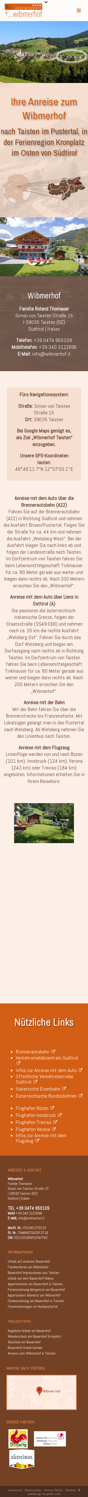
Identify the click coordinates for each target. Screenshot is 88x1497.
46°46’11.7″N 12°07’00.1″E (44, 469)
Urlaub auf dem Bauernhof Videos (31, 1278)
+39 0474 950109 (53, 340)
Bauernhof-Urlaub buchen (25, 1347)
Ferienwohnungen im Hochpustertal (32, 1306)
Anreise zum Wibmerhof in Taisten (32, 1353)
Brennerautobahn (35, 1051)
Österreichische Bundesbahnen (49, 1095)
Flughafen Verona (36, 1129)
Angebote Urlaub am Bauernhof (29, 1330)
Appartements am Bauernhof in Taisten (35, 1283)
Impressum (15, 1490)
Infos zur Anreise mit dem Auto (49, 1070)
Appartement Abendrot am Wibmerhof (34, 1295)
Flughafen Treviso (36, 1122)
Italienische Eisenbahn (41, 1088)
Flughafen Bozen (35, 1108)
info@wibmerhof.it (51, 353)
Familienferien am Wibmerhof (28, 1267)
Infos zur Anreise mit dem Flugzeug (41, 1138)
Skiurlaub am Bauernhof (24, 1342)
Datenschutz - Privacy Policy (44, 1490)
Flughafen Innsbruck (39, 1115)
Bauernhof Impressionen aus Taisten (33, 1272)
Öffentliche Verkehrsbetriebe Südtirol (44, 1079)
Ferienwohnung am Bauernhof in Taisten (36, 1300)
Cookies (70, 1490)
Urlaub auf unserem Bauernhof (29, 1261)
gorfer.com (53, 1494)
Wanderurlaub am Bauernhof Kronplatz (34, 1336)
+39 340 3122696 (58, 347)
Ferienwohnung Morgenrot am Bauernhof (36, 1289)
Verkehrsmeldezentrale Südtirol (47, 1060)
